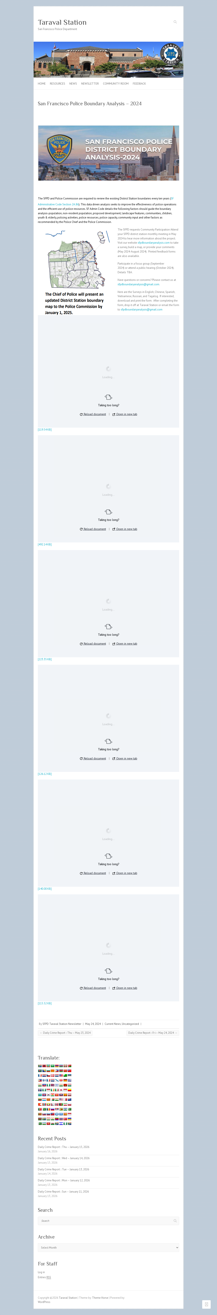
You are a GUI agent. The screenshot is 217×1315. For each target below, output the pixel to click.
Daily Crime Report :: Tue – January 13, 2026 (63, 1169)
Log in (41, 1272)
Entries (44, 1277)
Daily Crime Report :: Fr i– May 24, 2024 (152, 1033)
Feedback (139, 83)
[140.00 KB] (45, 889)
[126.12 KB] (45, 774)
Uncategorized (130, 1024)
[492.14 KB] (45, 544)
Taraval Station (62, 22)
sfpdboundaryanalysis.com (154, 242)
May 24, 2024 (93, 1024)
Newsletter (90, 83)
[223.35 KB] (45, 659)
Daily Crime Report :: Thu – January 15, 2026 (63, 1147)
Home (42, 83)
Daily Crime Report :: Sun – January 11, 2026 (63, 1191)
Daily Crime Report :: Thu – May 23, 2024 (65, 1033)
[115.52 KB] (45, 1003)
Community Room (116, 83)
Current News (113, 1024)
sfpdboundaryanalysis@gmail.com (138, 284)
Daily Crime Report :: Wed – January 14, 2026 (63, 1158)
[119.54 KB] (45, 429)
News (73, 83)
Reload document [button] (93, 414)
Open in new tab (125, 414)
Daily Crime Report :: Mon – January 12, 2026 (64, 1180)
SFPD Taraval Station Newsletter (62, 1024)
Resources (57, 83)
